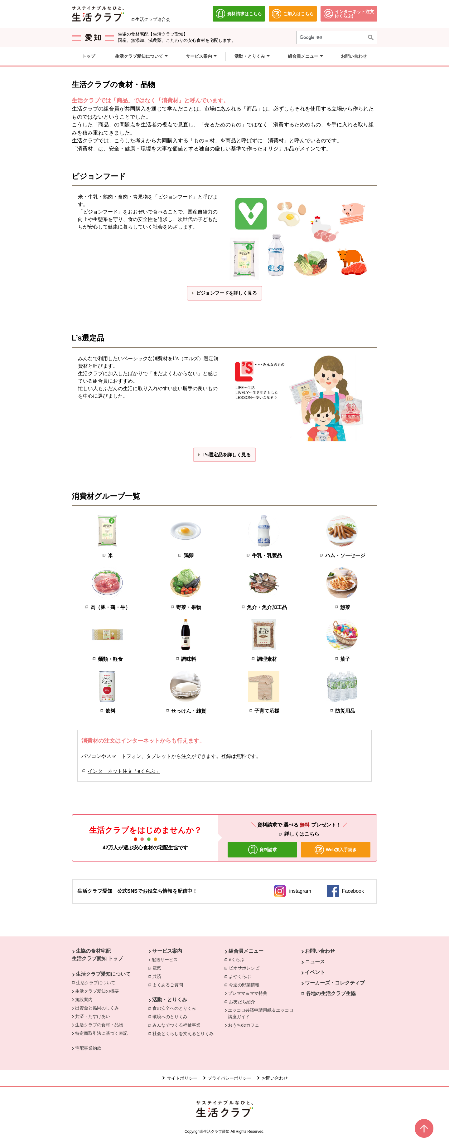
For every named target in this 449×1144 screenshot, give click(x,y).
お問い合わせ (320, 951)
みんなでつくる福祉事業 (178, 1025)
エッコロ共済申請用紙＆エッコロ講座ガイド (260, 1013)
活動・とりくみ (169, 999)
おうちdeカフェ (243, 1025)
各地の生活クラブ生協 (331, 993)
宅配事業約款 (88, 1048)
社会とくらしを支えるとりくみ (184, 1033)
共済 (158, 976)
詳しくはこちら (301, 834)
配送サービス (165, 959)
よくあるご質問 (169, 984)
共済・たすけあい (92, 1016)
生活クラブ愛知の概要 (97, 991)
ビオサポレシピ (246, 967)
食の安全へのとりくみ (175, 1008)
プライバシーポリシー (229, 1078)
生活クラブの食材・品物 (99, 1024)
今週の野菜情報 (246, 984)
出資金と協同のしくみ (97, 1007)
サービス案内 (167, 951)
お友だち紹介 (243, 1001)
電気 (158, 967)
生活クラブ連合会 (152, 19)
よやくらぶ (241, 976)
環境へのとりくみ (171, 1016)
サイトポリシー (182, 1078)
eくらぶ (238, 959)
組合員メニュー (246, 951)
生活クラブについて (97, 982)
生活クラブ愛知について (103, 974)
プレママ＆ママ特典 (247, 993)
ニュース (315, 961)
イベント (315, 972)
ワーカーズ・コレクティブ (335, 982)
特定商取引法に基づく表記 (101, 1033)
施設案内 (84, 999)
